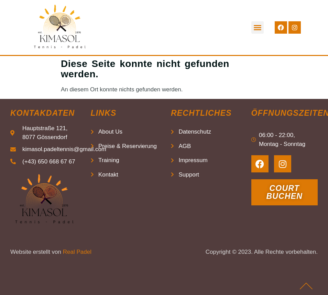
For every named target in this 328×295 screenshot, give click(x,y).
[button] (257, 27)
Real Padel (77, 252)
